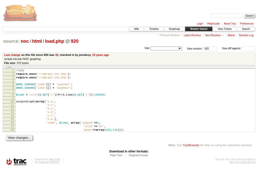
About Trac (230, 23)
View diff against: (238, 48)
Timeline (153, 29)
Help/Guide (213, 23)
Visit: (147, 48)
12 (12, 114)
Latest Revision (192, 35)
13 (12, 118)
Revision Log (246, 35)
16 (12, 131)
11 (12, 110)
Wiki (136, 29)
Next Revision (213, 35)
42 (56, 54)
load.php (54, 41)
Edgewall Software (48, 173)
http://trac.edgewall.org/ (242, 173)
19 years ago (100, 54)
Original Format (138, 166)
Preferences (247, 23)
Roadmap (174, 29)
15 (12, 127)
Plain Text (116, 166)
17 (12, 136)
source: (11, 41)
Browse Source (198, 29)
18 (12, 140)
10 (12, 105)
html (37, 41)
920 (75, 41)
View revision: (195, 48)
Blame (231, 35)
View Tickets (225, 29)
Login (200, 23)
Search (246, 29)
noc (25, 41)
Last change (12, 54)
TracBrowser (191, 156)
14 (12, 123)
